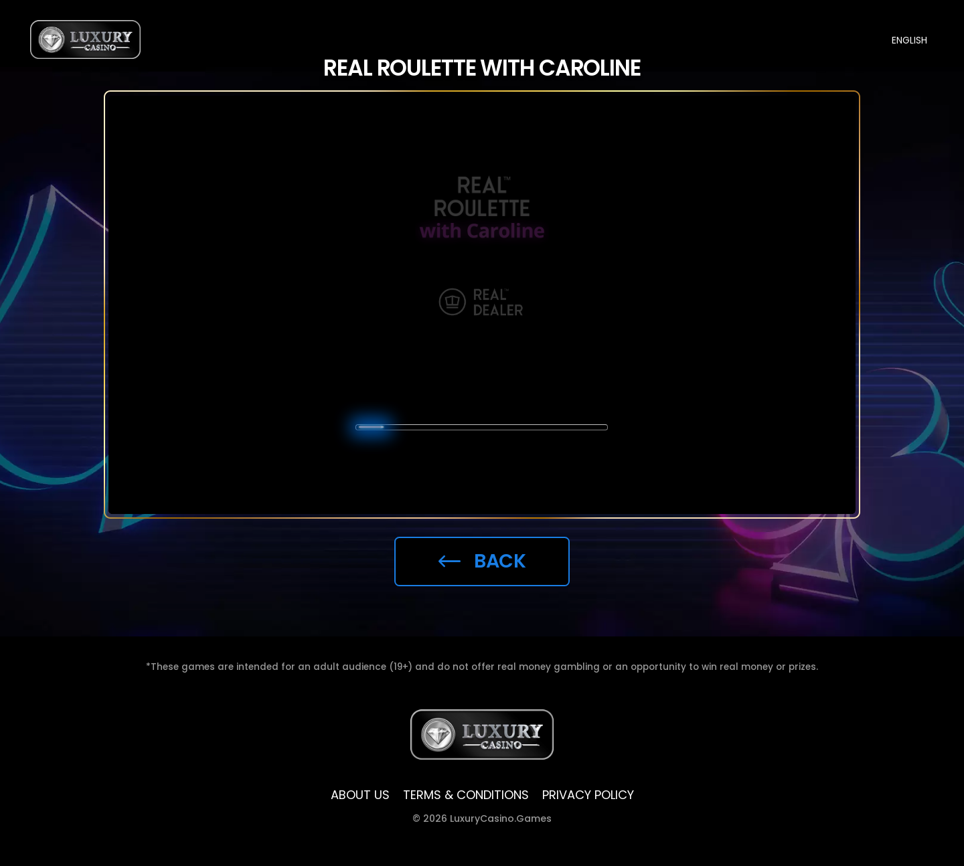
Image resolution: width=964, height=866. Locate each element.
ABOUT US (360, 795)
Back (482, 560)
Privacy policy (588, 795)
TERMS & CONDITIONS (466, 795)
